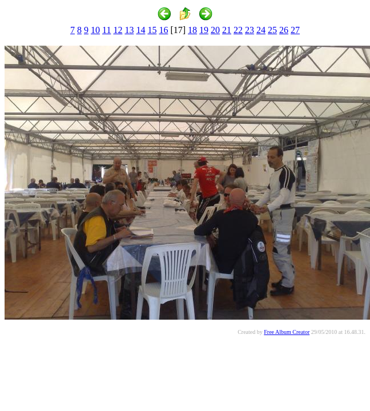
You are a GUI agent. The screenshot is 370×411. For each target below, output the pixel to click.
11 (106, 30)
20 (215, 30)
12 (117, 30)
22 (238, 30)
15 (151, 30)
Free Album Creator (286, 332)
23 (249, 30)
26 (283, 30)
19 (203, 30)
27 (295, 30)
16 (163, 30)
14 (140, 30)
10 (95, 30)
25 (272, 30)
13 (129, 30)
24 (261, 30)
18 (192, 30)
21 (226, 30)
